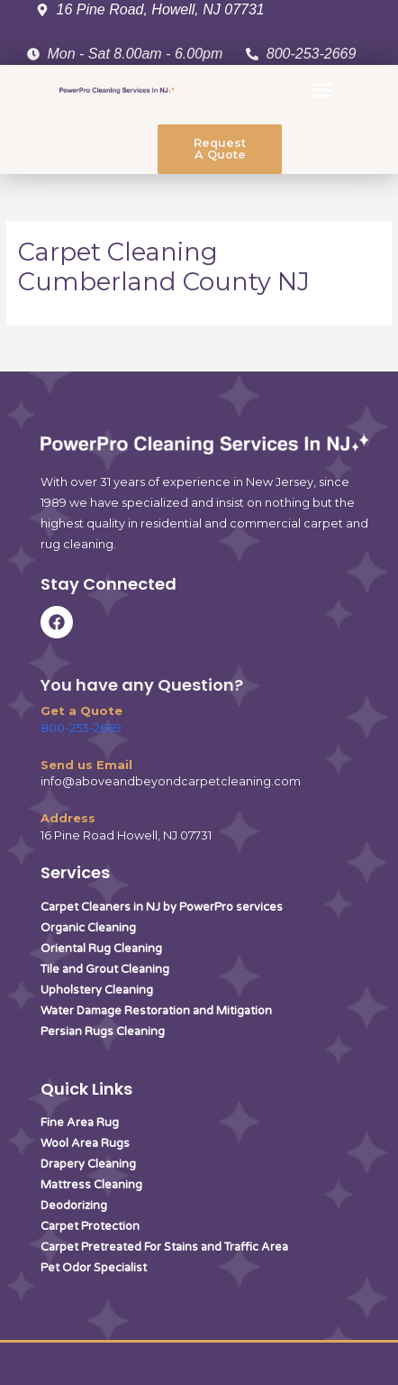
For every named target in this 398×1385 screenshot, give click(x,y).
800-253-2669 (81, 728)
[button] (322, 90)
